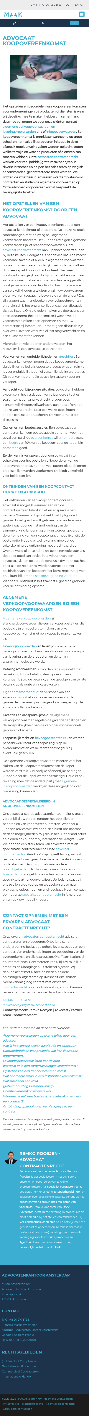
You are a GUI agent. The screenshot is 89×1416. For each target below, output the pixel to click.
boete (13, 442)
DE (67, 4)
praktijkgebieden (16, 869)
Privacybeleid (11, 1403)
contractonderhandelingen (63, 1191)
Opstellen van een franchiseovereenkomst (34, 1071)
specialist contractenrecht (41, 894)
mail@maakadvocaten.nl (21, 1325)
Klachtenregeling (32, 1403)
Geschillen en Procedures (19, 1366)
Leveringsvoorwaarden (20, 646)
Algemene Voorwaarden (58, 1398)
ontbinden (66, 437)
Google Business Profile (18, 1335)
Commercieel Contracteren (20, 1371)
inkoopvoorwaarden (61, 132)
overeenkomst (42, 437)
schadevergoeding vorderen (56, 576)
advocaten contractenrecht (57, 157)
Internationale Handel (17, 1376)
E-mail (34, 4)
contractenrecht (15, 987)
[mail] (44, 23)
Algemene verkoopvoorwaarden (27, 618)
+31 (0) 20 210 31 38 (17, 1319)
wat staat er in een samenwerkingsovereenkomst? (40, 1066)
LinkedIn (56, 1247)
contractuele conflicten (40, 1222)
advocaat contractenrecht (22, 250)
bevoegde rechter (48, 738)
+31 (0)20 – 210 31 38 (17, 1000)
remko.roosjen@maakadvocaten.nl (29, 1005)
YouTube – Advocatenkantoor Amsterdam (30, 1330)
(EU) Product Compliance (19, 1361)
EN (77, 4)
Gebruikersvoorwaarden (17, 1408)
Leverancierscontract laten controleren (31, 1061)
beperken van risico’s (33, 1202)
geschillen (66, 356)
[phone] (15, 23)
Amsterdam (12, 874)
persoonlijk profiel (31, 1247)
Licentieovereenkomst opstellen (27, 1091)
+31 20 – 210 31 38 (51, 4)
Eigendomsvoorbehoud (20, 692)
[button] (82, 14)
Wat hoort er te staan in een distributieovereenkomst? (43, 1076)
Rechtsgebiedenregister (60, 1403)
